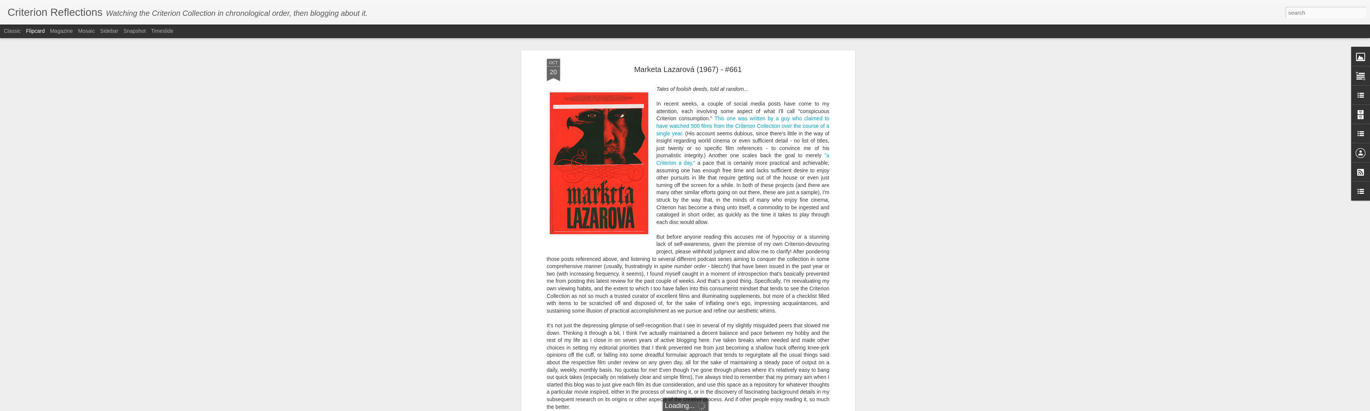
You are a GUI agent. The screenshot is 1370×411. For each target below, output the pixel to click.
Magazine (61, 31)
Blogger (740, 407)
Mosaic (86, 31)
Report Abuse (762, 407)
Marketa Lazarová (739, 345)
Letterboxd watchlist (720, 382)
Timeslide (162, 31)
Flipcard (35, 31)
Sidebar (109, 31)
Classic (12, 31)
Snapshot (135, 31)
